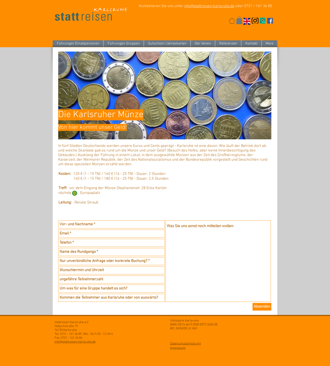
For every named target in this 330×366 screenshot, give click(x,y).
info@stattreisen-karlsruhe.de (209, 6)
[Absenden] (262, 307)
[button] (239, 20)
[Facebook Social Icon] (270, 21)
